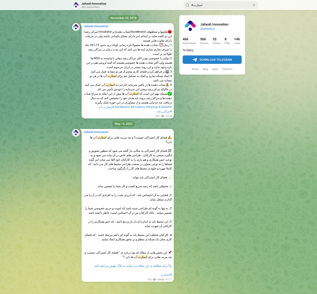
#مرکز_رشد (164, 111)
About (195, 69)
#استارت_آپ (106, 107)
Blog (205, 69)
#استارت (166, 274)
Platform (227, 69)
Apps (215, 69)
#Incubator (138, 107)
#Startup (152, 107)
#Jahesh (164, 107)
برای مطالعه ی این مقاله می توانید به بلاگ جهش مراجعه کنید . (130, 265)
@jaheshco (207, 28)
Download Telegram (212, 60)
